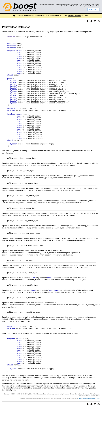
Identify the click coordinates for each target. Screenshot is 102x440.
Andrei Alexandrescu (77, 6)
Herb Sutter (64, 6)
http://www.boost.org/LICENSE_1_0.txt (89, 430)
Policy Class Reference (16, 27)
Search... (93, 10)
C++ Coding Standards (92, 6)
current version (74, 15)
